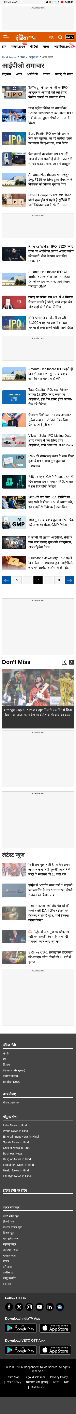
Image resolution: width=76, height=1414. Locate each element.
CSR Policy (14, 1382)
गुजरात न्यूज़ (9, 1255)
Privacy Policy (59, 1377)
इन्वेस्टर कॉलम (10, 1076)
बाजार (46, 74)
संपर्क (6, 1053)
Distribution (38, 1387)
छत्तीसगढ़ (8, 1272)
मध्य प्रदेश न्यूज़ (10, 1238)
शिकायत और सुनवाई (14, 1070)
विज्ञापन (7, 1064)
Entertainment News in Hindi (21, 1136)
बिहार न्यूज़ (8, 1233)
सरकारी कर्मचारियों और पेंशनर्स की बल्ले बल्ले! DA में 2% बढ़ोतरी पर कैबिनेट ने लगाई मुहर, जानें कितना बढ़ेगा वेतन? (48, 913)
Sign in (69, 1)
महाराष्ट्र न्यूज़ (9, 1244)
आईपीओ (33, 57)
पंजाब (6, 1261)
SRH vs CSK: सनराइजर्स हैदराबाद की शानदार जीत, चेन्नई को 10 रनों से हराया (50, 957)
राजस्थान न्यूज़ (10, 1249)
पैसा (22, 57)
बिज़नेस (6, 74)
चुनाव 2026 (18, 46)
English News (11, 1081)
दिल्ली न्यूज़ (8, 1221)
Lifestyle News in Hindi (17, 1176)
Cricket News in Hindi (16, 1147)
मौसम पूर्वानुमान (11, 1102)
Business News (12, 1153)
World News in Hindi (16, 1131)
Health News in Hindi (16, 1170)
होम (4, 46)
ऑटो (19, 74)
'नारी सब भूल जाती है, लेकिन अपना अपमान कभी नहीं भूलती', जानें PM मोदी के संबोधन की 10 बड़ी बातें (49, 869)
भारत (46, 46)
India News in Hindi (15, 1125)
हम (4, 1059)
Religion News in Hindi (17, 1159)
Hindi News (9, 57)
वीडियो (34, 46)
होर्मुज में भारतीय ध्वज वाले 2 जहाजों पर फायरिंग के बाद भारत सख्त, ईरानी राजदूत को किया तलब (50, 890)
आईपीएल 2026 (63, 46)
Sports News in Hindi (16, 1142)
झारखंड (7, 1283)
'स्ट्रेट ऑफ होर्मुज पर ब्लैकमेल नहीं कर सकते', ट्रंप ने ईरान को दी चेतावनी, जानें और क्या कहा (48, 936)
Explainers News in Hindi (18, 1164)
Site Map (13, 1377)
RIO (66, 1382)
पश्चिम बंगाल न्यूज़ (12, 1227)
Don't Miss (16, 662)
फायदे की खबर (64, 74)
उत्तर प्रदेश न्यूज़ (11, 1216)
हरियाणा (7, 1266)
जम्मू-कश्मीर (9, 1278)
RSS (56, 1382)
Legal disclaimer (35, 1377)
